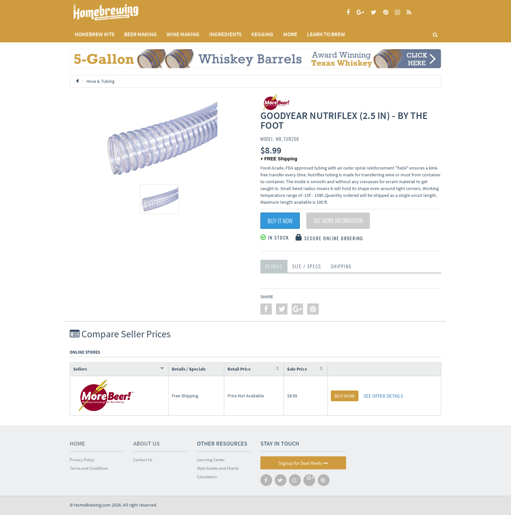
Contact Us (142, 460)
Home (77, 443)
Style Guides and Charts (217, 468)
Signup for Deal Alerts (303, 463)
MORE (290, 34)
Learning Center (211, 460)
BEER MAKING (140, 34)
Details (274, 266)
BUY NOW (345, 396)
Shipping (341, 266)
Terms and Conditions (89, 468)
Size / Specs (306, 266)
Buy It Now (280, 220)
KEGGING (262, 34)
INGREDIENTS (225, 34)
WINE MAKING (183, 34)
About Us (146, 443)
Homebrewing (115, 12)
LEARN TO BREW (326, 34)
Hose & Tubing (100, 81)
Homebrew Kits (94, 34)
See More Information (339, 220)
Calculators (207, 476)
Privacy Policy (82, 460)
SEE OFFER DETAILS (383, 396)
